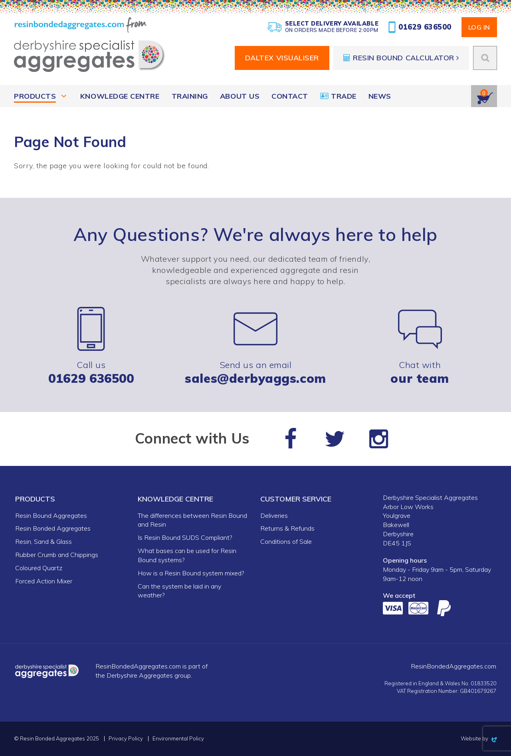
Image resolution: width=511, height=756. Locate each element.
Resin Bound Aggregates (51, 515)
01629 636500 (420, 27)
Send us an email (255, 346)
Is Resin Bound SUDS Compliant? (185, 537)
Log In (479, 27)
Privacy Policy (126, 738)
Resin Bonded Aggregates (53, 528)
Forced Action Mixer (43, 581)
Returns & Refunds (287, 528)
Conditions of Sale (286, 541)
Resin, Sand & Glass (43, 541)
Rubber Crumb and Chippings (56, 555)
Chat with (420, 346)
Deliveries (274, 515)
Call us (91, 346)
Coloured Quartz (38, 568)
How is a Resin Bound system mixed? (191, 573)
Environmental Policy (178, 738)
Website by (479, 738)
